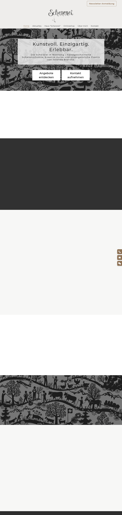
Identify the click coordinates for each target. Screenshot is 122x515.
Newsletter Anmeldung (101, 3)
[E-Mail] (119, 257)
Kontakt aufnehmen (75, 75)
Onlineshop (69, 26)
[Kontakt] (119, 263)
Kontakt (95, 26)
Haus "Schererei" (53, 26)
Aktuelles (36, 26)
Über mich (83, 26)
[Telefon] (119, 251)
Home (26, 26)
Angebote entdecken (46, 75)
